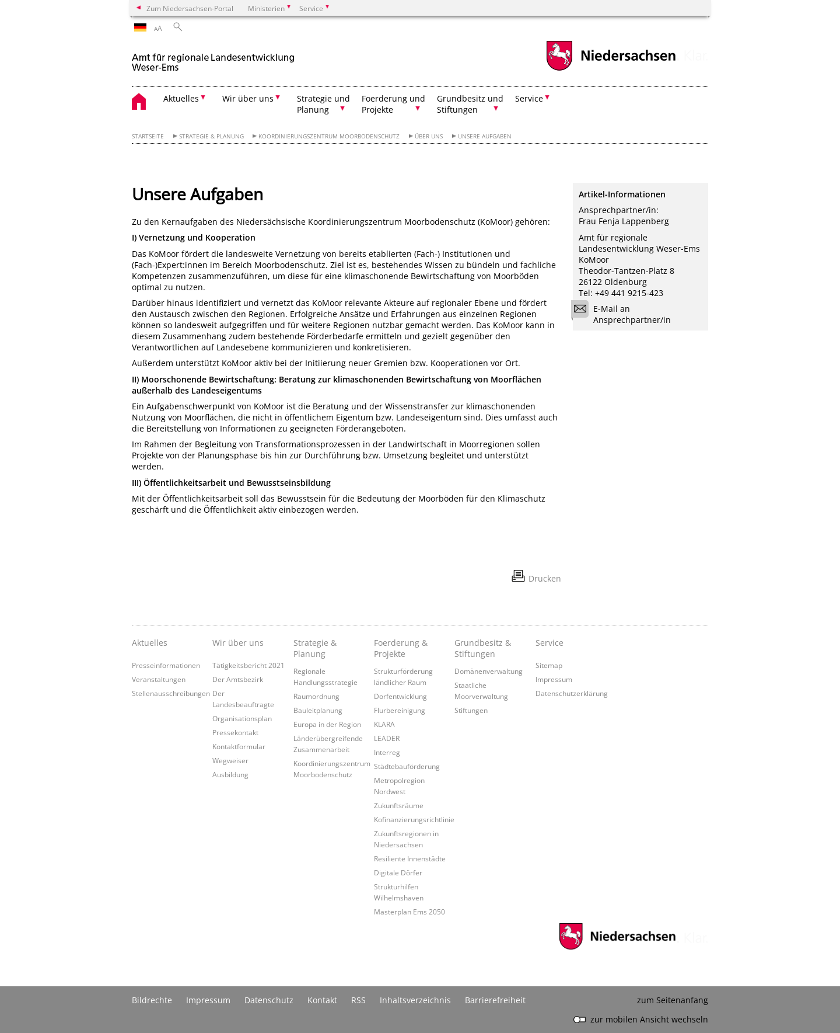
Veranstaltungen (159, 679)
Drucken (544, 578)
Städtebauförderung (407, 766)
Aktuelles (149, 642)
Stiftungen (471, 710)
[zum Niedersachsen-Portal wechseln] (611, 69)
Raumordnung (316, 696)
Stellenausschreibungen (171, 693)
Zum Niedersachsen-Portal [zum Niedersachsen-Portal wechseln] (189, 8)
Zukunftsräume (399, 805)
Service (550, 642)
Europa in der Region (327, 724)
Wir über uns (238, 642)
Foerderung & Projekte (401, 648)
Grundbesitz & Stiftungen (482, 648)
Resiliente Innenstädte (410, 858)
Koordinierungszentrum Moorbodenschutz (329, 136)
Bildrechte (152, 1000)
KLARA (384, 724)
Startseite (148, 136)
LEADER (387, 738)
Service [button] (529, 98)
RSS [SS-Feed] (358, 1000)
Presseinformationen (166, 665)
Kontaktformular (238, 746)
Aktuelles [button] (181, 98)
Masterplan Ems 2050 (409, 911)
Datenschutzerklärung (572, 693)
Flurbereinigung (399, 710)
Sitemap (549, 665)
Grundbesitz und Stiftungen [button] (470, 104)
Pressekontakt (235, 732)
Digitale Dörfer (398, 872)
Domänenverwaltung (488, 671)
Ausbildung (230, 774)
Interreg (387, 752)
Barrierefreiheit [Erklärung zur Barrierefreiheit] (495, 1000)
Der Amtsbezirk (237, 679)
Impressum (554, 679)
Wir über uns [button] (248, 98)
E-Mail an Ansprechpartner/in (625, 314)
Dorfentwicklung (400, 696)
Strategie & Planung (211, 136)
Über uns (429, 136)
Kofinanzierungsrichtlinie (414, 819)
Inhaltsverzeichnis (415, 1000)
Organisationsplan (242, 718)
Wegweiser (230, 760)
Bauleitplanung (317, 710)
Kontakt (322, 1000)
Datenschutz (268, 1000)
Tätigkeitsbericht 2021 (248, 665)
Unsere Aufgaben (485, 136)
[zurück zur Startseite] (213, 57)
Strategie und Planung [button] (323, 104)
